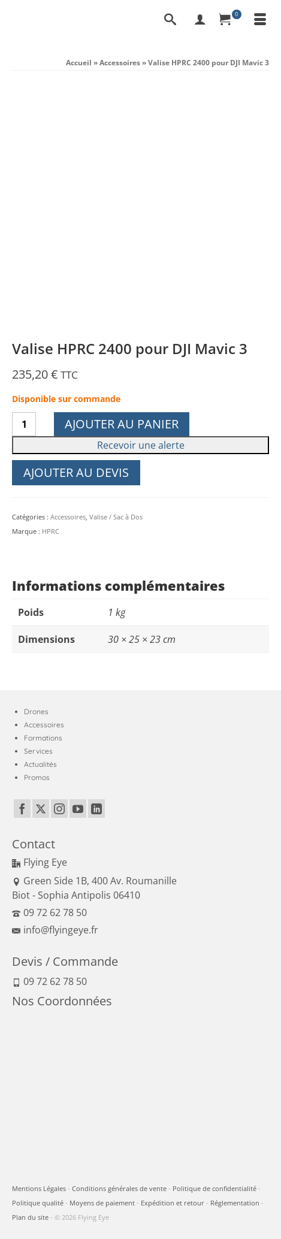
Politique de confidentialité (214, 1188)
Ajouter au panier (122, 424)
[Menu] (260, 20)
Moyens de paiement (102, 1202)
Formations (43, 737)
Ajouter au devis (76, 472)
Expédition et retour (172, 1202)
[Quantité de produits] (24, 424)
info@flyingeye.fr (55, 929)
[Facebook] (22, 808)
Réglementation (234, 1202)
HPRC (50, 531)
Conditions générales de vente (119, 1188)
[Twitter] (40, 808)
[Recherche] (170, 20)
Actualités (40, 764)
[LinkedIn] (96, 808)
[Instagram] (59, 808)
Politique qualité (38, 1202)
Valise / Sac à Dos (116, 516)
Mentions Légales (39, 1188)
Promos (37, 777)
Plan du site (30, 1217)
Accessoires (68, 516)
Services (38, 751)
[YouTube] (78, 808)
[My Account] (200, 20)
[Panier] (230, 20)
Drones (36, 711)
